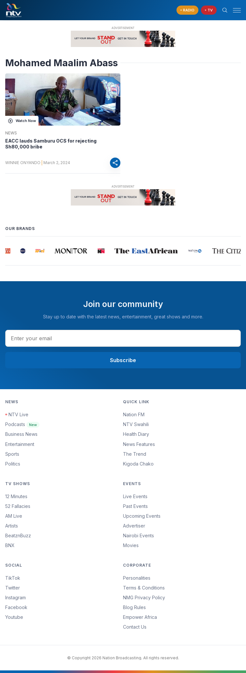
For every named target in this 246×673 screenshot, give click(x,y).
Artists (11, 525)
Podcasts (22, 424)
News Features (139, 444)
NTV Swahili (136, 424)
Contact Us (134, 627)
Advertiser (134, 525)
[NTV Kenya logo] (13, 10)
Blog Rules (134, 607)
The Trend (134, 454)
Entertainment (19, 444)
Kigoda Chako (138, 464)
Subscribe (123, 360)
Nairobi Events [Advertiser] (138, 535)
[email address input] (123, 338)
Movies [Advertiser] (131, 545)
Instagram (15, 597)
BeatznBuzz (18, 535)
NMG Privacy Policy (144, 597)
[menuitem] (182, 535)
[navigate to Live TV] (209, 10)
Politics (12, 464)
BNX (10, 545)
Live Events (135, 496)
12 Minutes (16, 496)
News (11, 133)
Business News (21, 434)
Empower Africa (140, 617)
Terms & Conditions (144, 587)
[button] (234, 10)
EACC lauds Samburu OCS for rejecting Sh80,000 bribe (51, 143)
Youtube (14, 617)
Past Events (135, 506)
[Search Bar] (225, 10)
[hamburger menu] (237, 10)
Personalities (136, 578)
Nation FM (134, 414)
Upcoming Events (142, 516)
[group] (8, 250)
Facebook (16, 607)
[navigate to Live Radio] (187, 10)
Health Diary (136, 434)
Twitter (12, 587)
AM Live (13, 516)
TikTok (12, 578)
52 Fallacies (17, 506)
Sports (12, 454)
